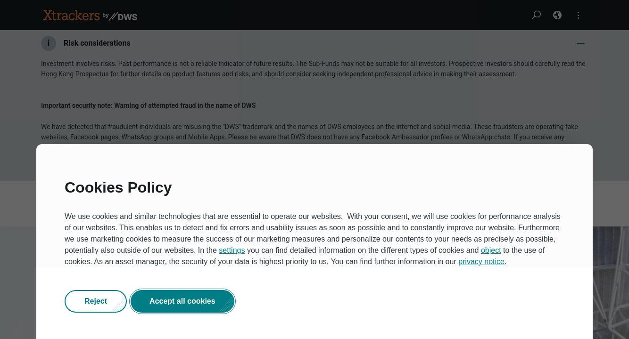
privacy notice (481, 262)
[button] (96, 301)
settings (232, 250)
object (491, 250)
